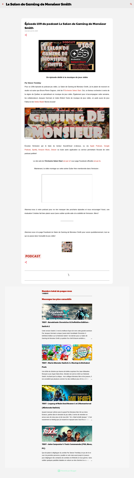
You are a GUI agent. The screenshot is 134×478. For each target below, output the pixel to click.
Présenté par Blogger (67, 471)
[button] (26, 35)
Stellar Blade (39, 102)
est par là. (97, 161)
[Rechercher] (74, 4)
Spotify (34, 150)
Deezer (54, 150)
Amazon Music (44, 150)
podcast (32, 256)
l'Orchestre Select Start (72, 90)
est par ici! (67, 161)
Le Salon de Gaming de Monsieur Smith (38, 4)
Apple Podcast (96, 146)
